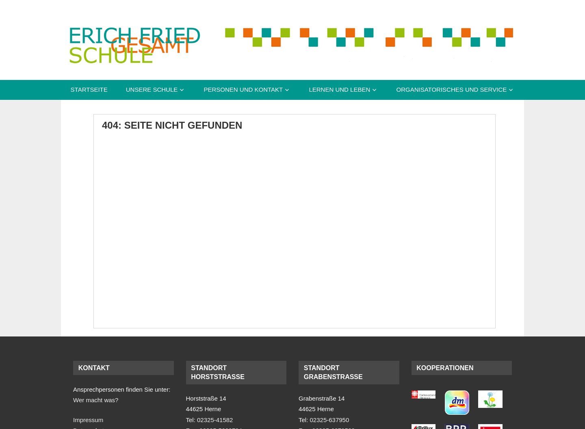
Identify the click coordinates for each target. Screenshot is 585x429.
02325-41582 (215, 419)
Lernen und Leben (339, 89)
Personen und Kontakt (243, 89)
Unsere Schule (152, 89)
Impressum (88, 419)
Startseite (89, 89)
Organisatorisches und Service (451, 89)
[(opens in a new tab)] (424, 396)
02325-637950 (329, 419)
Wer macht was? (95, 400)
